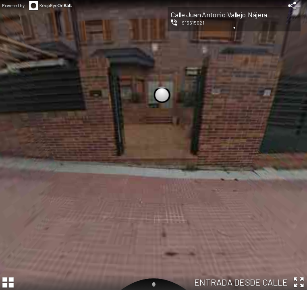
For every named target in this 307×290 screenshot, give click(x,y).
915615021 (193, 22)
